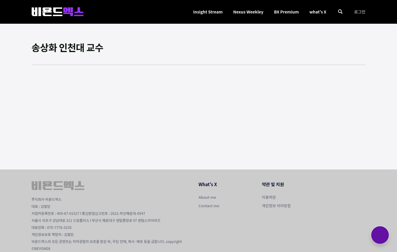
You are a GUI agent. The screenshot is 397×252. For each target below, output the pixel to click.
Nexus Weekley (248, 12)
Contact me (209, 206)
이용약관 (269, 197)
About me (207, 197)
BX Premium (286, 12)
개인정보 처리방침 (276, 206)
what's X (317, 12)
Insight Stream (208, 12)
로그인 (360, 12)
